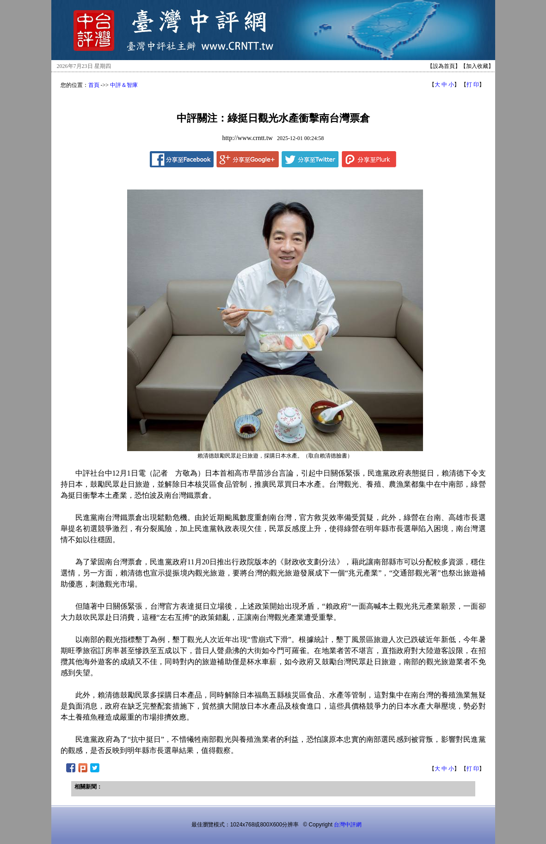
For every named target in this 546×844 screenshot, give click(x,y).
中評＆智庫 (124, 85)
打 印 (472, 84)
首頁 (93, 85)
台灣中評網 (348, 824)
